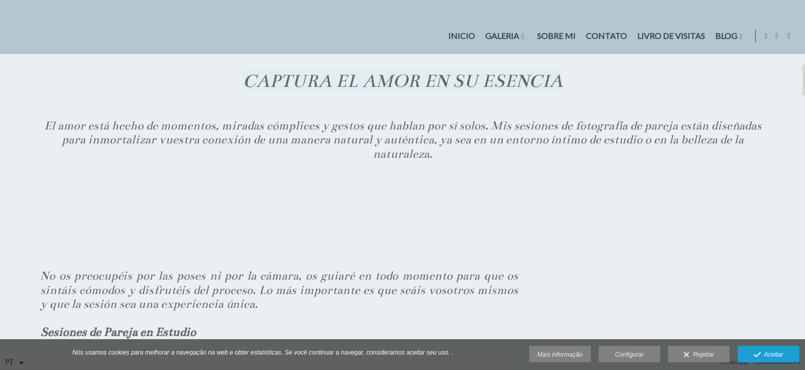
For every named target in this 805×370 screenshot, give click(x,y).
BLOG (724, 36)
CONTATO (603, 36)
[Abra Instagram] (789, 36)
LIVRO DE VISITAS (668, 36)
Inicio (459, 36)
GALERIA (499, 36)
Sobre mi (553, 36)
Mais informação (560, 354)
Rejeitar (698, 355)
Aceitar (768, 355)
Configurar (629, 354)
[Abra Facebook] (777, 36)
